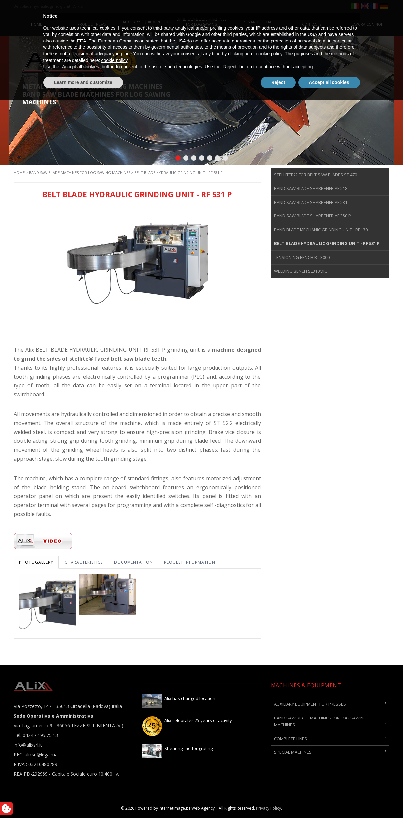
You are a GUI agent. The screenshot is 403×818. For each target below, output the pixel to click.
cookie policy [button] (269, 771)
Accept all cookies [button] (329, 800)
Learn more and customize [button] (83, 800)
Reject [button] (278, 800)
